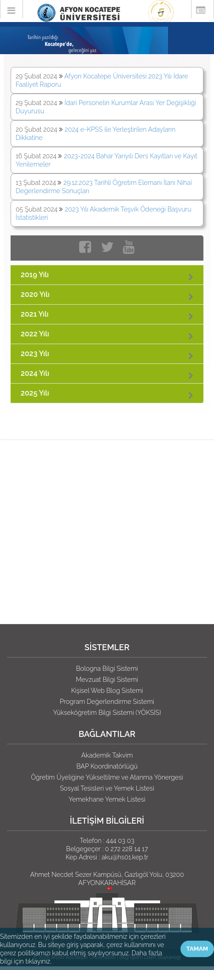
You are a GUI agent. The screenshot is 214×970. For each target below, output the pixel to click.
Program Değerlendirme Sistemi (107, 701)
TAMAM (197, 948)
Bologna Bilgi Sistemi (107, 668)
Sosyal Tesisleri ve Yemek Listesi (107, 788)
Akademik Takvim (107, 755)
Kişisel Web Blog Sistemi (107, 690)
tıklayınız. (38, 961)
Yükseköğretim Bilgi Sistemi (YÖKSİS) (107, 712)
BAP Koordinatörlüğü (107, 766)
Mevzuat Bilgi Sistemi (107, 679)
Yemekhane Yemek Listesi (107, 799)
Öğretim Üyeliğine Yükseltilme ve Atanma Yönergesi (107, 777)
